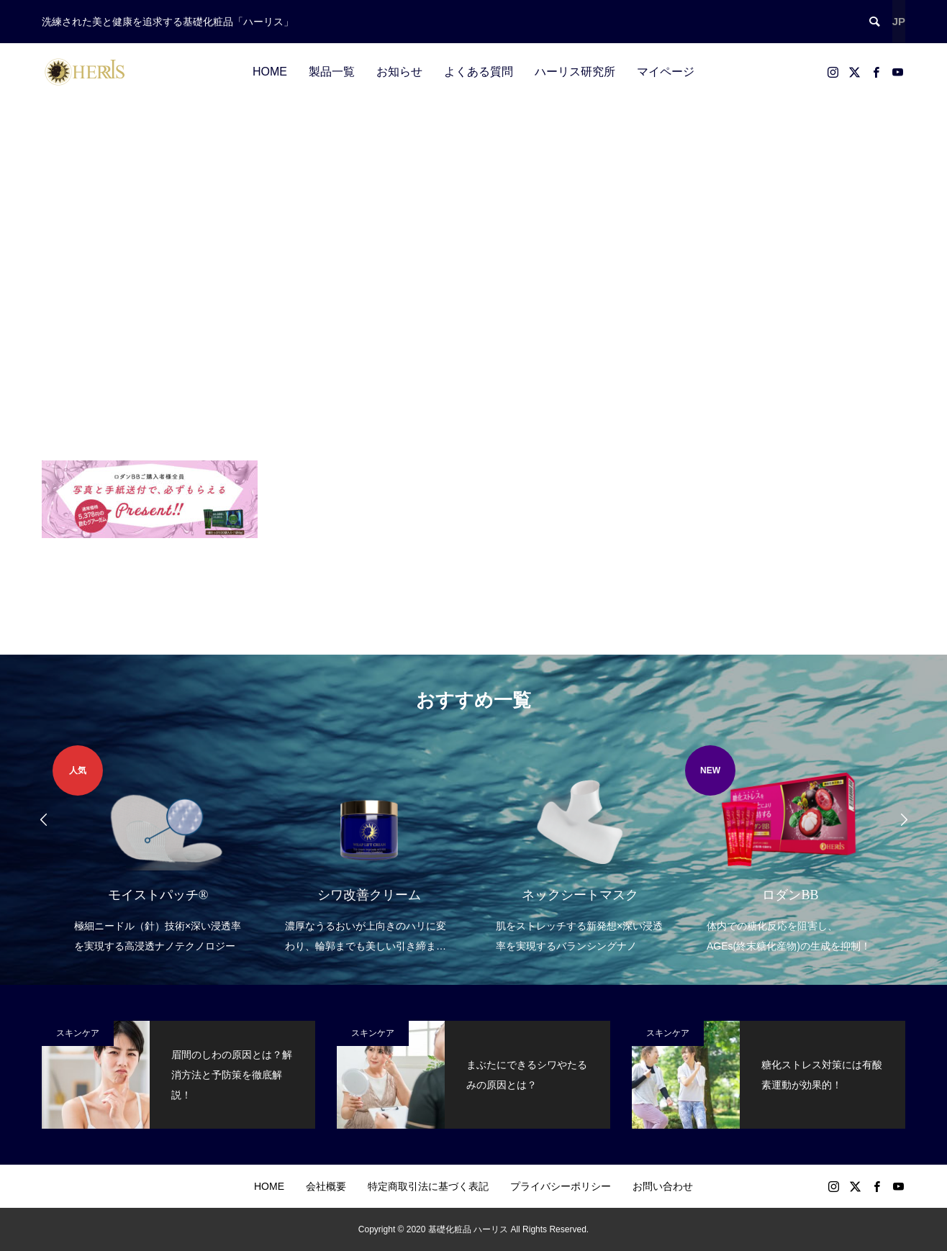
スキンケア (77, 1033)
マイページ (665, 71)
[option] (158, 850)
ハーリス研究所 (575, 71)
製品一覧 (332, 71)
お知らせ (399, 71)
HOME (270, 71)
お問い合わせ (663, 1186)
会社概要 (326, 1186)
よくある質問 (478, 71)
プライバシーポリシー (560, 1186)
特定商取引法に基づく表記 (428, 1186)
